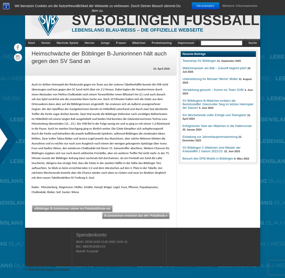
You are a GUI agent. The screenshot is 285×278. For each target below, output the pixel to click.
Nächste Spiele (68, 43)
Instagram (18, 57)
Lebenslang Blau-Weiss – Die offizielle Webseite (137, 30)
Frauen (121, 43)
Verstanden (206, 6)
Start (31, 43)
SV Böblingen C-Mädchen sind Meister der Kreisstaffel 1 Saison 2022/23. (212, 149)
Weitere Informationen (240, 6)
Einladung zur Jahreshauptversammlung (210, 137)
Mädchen (138, 43)
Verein (45, 43)
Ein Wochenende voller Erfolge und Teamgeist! (214, 115)
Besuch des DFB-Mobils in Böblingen (208, 158)
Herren (90, 43)
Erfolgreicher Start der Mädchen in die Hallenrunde (217, 126)
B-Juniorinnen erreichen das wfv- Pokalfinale (135, 215)
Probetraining (162, 43)
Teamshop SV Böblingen (199, 61)
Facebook (18, 47)
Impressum (186, 43)
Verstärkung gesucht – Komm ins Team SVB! (213, 90)
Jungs (105, 43)
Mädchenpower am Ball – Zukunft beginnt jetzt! (215, 68)
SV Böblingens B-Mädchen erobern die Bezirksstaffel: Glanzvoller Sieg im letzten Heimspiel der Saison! (218, 104)
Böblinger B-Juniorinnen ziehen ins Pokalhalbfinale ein (72, 208)
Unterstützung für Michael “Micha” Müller (210, 79)
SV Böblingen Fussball (165, 20)
